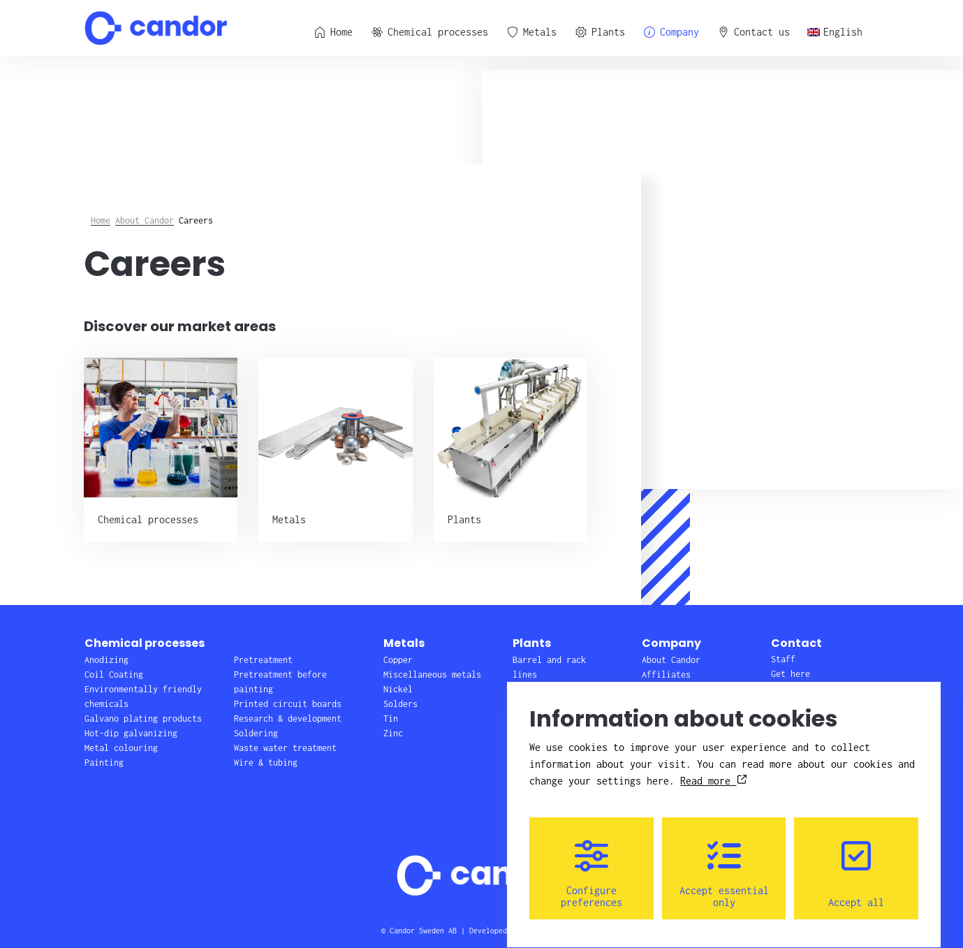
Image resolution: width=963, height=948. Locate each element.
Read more (713, 768)
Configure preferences (591, 861)
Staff (783, 659)
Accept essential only (724, 861)
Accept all (856, 861)
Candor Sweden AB (423, 930)
